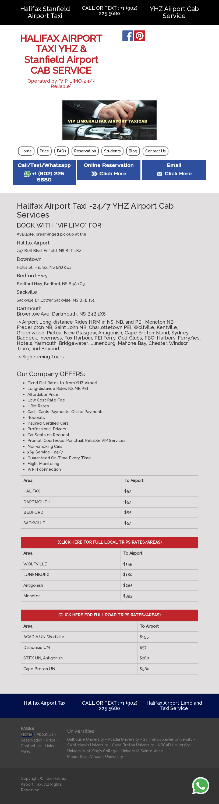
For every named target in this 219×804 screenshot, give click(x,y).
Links (49, 746)
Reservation (85, 151)
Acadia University (123, 739)
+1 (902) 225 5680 (44, 176)
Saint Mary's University (87, 745)
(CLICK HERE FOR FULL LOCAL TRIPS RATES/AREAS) (110, 542)
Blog (133, 151)
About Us (45, 734)
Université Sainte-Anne (142, 751)
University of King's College (92, 751)
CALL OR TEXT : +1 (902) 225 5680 (109, 10)
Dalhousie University (85, 739)
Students (112, 151)
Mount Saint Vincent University (95, 756)
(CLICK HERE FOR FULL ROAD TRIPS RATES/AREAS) (109, 615)
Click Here (108, 173)
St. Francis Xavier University (168, 739)
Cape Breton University (133, 745)
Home (26, 151)
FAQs (61, 151)
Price (44, 151)
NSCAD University (174, 745)
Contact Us (155, 151)
